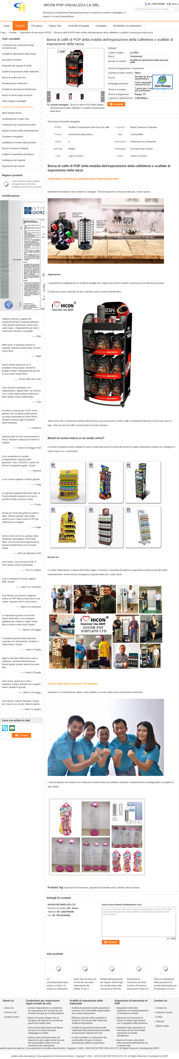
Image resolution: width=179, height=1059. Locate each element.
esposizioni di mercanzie (76, 887)
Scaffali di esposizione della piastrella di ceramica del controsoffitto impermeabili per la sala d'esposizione (91, 1011)
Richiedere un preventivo (127, 25)
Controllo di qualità (78, 25)
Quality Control (12, 1017)
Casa (6, 25)
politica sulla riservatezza (12, 1048)
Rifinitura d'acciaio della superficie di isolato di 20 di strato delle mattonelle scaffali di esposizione (89, 1020)
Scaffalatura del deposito (14, 160)
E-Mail (159, 1017)
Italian (174, 4)
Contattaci (101, 25)
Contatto (118, 104)
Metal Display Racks (11, 113)
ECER (156, 1048)
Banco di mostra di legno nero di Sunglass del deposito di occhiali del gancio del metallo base (45, 1020)
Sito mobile (162, 1026)
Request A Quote (164, 1012)
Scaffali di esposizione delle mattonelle (20, 71)
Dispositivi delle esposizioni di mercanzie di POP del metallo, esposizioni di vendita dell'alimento (131, 1031)
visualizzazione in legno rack (15, 119)
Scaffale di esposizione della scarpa (19, 54)
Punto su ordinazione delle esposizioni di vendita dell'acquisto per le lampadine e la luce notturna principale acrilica (165, 987)
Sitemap (160, 1021)
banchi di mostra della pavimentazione (20, 130)
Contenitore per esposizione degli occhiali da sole (18, 46)
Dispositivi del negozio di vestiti (17, 65)
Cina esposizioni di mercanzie (51, 1056)
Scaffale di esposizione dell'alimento (19, 89)
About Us (9, 1008)
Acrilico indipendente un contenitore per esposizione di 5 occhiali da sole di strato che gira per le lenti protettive (46, 1011)
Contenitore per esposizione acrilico (19, 125)
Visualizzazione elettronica (14, 83)
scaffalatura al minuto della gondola (19, 142)
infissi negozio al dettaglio (14, 101)
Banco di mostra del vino (13, 77)
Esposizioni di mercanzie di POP (35, 32)
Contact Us (161, 1008)
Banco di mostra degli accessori (17, 95)
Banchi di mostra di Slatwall (15, 148)
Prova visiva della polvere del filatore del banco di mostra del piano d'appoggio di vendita (45, 1030)
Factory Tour (11, 1012)
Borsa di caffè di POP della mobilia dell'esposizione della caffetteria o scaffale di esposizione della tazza (77, 108)
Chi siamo (36, 25)
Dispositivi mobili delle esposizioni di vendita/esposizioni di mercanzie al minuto (133, 1011)
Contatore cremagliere (12, 136)
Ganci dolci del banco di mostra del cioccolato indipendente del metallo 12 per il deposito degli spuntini (84, 985)
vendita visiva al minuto (128, 887)
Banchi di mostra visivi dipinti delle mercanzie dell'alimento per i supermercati (132, 1043)
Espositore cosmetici (12, 60)
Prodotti (20, 25)
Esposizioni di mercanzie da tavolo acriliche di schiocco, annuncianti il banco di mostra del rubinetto (137, 985)
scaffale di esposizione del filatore (18, 154)
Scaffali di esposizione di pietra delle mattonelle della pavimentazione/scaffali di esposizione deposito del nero (91, 1030)
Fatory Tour (55, 25)
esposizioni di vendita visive (102, 887)
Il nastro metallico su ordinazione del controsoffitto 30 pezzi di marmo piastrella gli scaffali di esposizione (89, 1040)
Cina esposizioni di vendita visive (41, 1048)
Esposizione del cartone (13, 166)
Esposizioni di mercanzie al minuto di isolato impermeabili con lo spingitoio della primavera (132, 1020)
